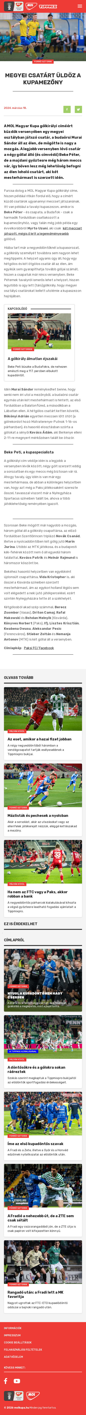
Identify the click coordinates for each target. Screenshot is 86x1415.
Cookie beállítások (18, 1342)
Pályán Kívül (17, 731)
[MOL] (31, 6)
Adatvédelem (13, 1357)
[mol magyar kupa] (14, 6)
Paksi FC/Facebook (39, 648)
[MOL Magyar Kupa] (14, 1396)
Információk (13, 1328)
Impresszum (12, 1335)
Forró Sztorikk (22, 349)
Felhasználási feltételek (23, 1349)
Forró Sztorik (43, 61)
